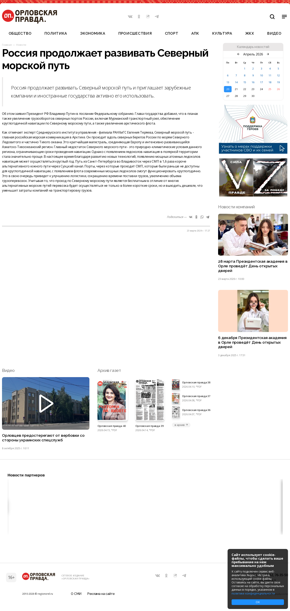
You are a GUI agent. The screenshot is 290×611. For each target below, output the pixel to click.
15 (244, 82)
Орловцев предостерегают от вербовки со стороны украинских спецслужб (43, 441)
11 (269, 75)
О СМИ (76, 596)
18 (269, 82)
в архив (181, 427)
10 (261, 75)
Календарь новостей (253, 47)
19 (278, 82)
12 (278, 75)
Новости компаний (236, 206)
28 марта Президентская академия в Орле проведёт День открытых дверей (251, 266)
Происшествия (135, 33)
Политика (56, 33)
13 (227, 82)
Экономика (92, 33)
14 (236, 82)
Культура (222, 33)
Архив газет (109, 373)
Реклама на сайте (101, 596)
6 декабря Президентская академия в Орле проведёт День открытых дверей (251, 344)
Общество (20, 33)
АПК (195, 33)
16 (253, 82)
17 (261, 82)
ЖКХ (249, 33)
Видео (274, 33)
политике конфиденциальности (253, 593)
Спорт (171, 33)
